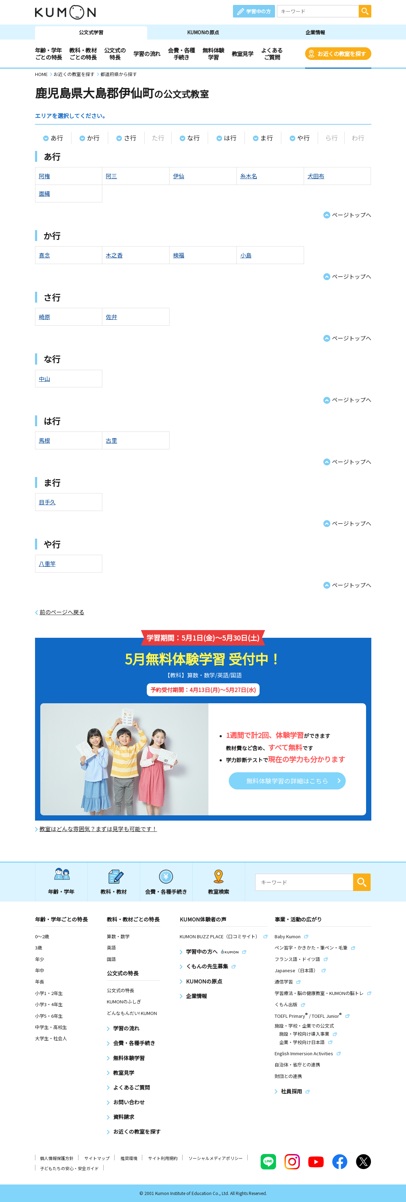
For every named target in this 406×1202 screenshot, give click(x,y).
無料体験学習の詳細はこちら (287, 780)
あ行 (56, 137)
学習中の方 (258, 11)
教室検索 (218, 891)
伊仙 (178, 176)
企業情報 (315, 32)
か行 (93, 137)
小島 (246, 255)
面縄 (44, 193)
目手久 (47, 502)
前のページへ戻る (62, 612)
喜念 (44, 255)
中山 (44, 378)
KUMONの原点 (203, 32)
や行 (303, 137)
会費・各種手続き (181, 53)
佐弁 (111, 316)
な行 (193, 137)
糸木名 (248, 176)
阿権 (44, 176)
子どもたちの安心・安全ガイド (69, 1168)
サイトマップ (97, 1158)
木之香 (114, 255)
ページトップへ (351, 214)
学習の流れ (146, 53)
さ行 (130, 137)
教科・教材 (114, 891)
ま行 (266, 137)
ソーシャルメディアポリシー (215, 1158)
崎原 (44, 316)
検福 (178, 255)
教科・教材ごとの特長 (82, 53)
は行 (230, 137)
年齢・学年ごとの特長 (48, 53)
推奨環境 (129, 1158)
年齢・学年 (61, 891)
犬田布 (316, 176)
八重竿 (47, 563)
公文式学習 (91, 32)
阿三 (111, 176)
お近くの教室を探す (341, 53)
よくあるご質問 (271, 53)
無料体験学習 (213, 53)
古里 (111, 440)
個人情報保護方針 (57, 1158)
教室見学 (242, 53)
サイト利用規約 (163, 1158)
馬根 (44, 440)
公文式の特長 (114, 53)
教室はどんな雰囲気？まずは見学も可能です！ (98, 829)
